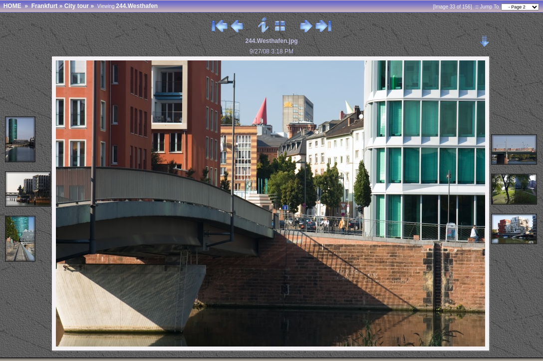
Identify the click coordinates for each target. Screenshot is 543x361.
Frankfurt (44, 5)
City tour (76, 5)
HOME (12, 5)
